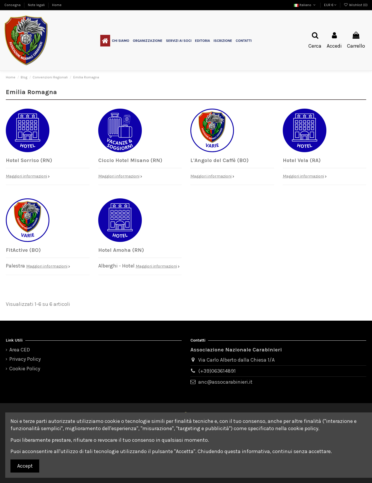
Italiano (305, 5)
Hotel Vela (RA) (302, 160)
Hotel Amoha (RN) (121, 250)
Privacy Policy (25, 359)
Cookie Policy (24, 368)
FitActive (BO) (23, 250)
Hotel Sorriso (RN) (29, 160)
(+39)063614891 (217, 371)
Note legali (37, 5)
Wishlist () (356, 5)
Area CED (19, 349)
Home (57, 5)
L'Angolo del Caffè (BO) (219, 160)
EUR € (330, 5)
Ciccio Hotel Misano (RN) (130, 160)
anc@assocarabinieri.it (225, 382)
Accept (25, 466)
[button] (120, 40)
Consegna (13, 5)
